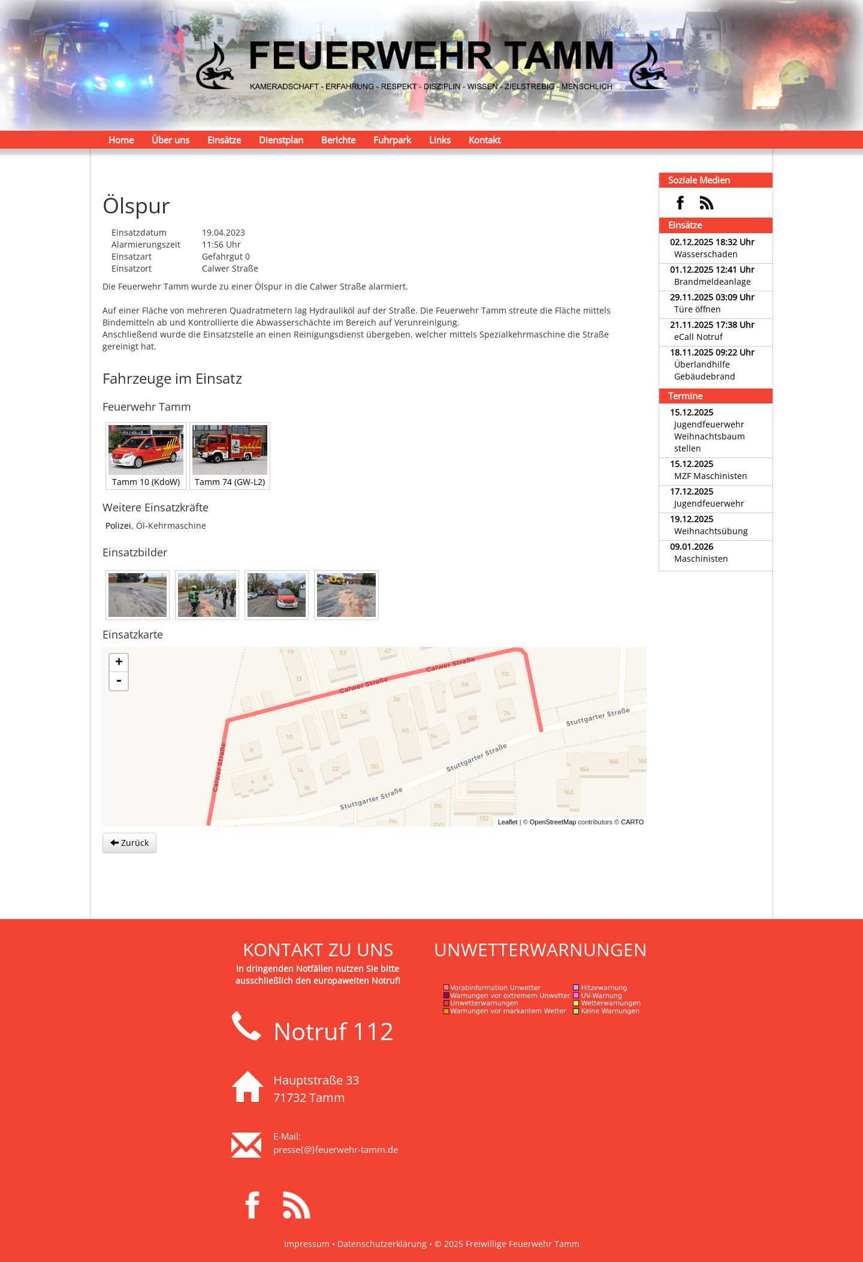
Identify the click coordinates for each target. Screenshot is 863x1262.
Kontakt (484, 140)
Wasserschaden (706, 254)
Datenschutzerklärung (382, 1243)
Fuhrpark (392, 140)
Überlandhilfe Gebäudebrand (704, 370)
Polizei (118, 525)
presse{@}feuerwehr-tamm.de (335, 1149)
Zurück (129, 842)
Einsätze (224, 140)
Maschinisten (701, 558)
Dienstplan (281, 140)
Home (121, 140)
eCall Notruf (698, 336)
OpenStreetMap (553, 822)
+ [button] (119, 663)
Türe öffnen (697, 309)
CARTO (632, 822)
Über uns (170, 140)
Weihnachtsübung (711, 531)
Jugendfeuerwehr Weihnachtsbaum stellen (709, 436)
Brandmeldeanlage (712, 281)
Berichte (338, 140)
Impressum (307, 1243)
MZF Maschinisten (710, 475)
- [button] (118, 681)
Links (440, 140)
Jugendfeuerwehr (709, 503)
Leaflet (508, 822)
